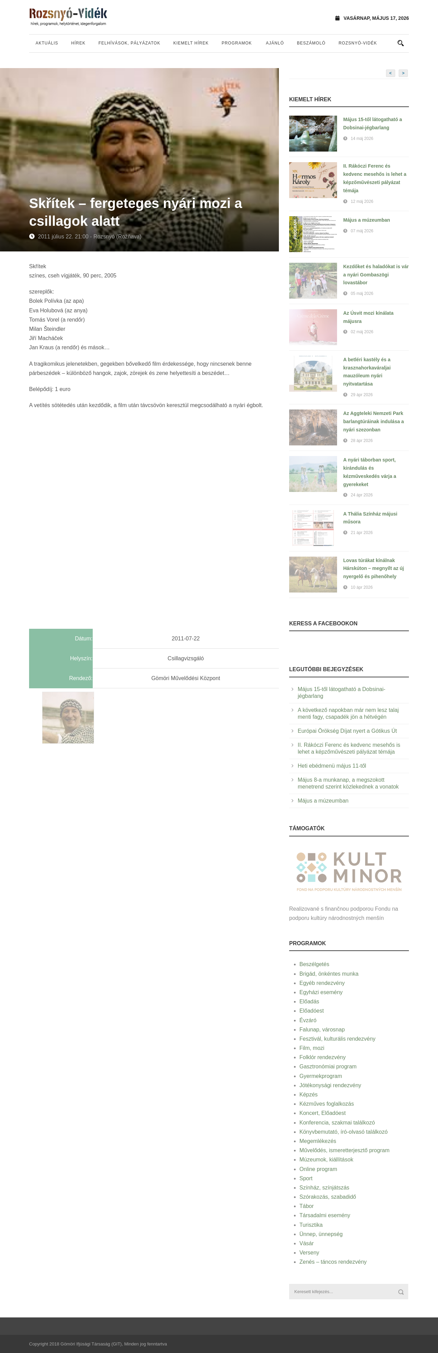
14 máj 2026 (362, 138)
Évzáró (308, 1020)
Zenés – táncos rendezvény (333, 1262)
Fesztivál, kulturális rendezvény (337, 1039)
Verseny (309, 1253)
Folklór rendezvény (322, 1057)
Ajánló (275, 43)
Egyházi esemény (321, 992)
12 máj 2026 (362, 201)
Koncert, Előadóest (322, 1113)
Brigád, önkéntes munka (329, 974)
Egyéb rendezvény (322, 983)
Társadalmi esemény (324, 1215)
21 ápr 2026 (362, 532)
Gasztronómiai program (328, 1066)
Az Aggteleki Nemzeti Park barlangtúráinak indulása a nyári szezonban (373, 421)
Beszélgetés (314, 964)
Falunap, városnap (322, 1029)
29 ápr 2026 (362, 394)
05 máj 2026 (362, 293)
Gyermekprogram (320, 1076)
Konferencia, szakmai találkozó (337, 1123)
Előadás (309, 1001)
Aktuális (47, 43)
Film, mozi (311, 1048)
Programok (237, 43)
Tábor (306, 1206)
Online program (318, 1169)
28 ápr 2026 (362, 440)
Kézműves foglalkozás (326, 1104)
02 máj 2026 (362, 331)
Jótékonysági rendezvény (330, 1085)
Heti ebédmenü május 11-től (332, 766)
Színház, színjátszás (324, 1188)
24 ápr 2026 (362, 495)
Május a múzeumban (366, 220)
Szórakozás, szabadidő (327, 1197)
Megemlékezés (317, 1141)
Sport (305, 1178)
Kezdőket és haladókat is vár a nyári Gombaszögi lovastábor (376, 275)
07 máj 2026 (362, 231)
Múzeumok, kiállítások (326, 1159)
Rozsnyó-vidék (357, 43)
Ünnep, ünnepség (321, 1234)
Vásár (306, 1243)
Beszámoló (311, 43)
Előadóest (311, 1011)
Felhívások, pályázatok (129, 43)
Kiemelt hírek (190, 43)
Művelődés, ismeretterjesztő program (344, 1150)
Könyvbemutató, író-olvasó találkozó (343, 1132)
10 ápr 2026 (362, 587)
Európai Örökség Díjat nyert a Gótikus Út (347, 731)
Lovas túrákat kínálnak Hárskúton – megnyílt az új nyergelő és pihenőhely (373, 569)
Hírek (78, 43)
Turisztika (311, 1225)
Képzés (308, 1094)
